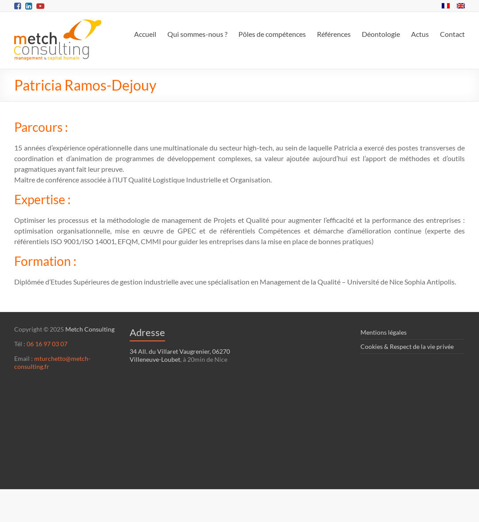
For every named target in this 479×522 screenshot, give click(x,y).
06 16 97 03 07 (47, 344)
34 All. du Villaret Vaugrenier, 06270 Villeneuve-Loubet (180, 355)
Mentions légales (383, 332)
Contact (452, 34)
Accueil (145, 34)
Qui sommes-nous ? (197, 34)
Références (334, 34)
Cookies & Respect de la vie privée (407, 346)
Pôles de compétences (272, 34)
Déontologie (381, 34)
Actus (420, 34)
